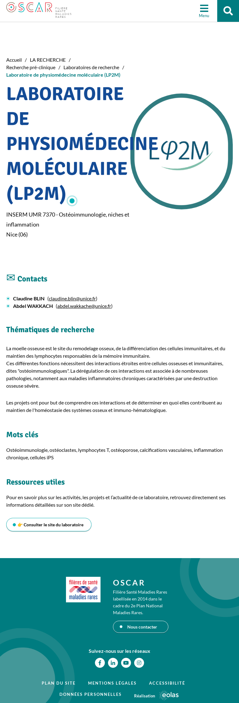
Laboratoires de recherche (91, 67)
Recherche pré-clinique (30, 67)
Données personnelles (90, 694)
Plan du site (59, 683)
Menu (204, 15)
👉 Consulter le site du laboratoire (50, 524)
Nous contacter (142, 626)
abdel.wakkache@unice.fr (84, 306)
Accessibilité (167, 683)
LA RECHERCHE (48, 60)
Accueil (14, 60)
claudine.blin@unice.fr (72, 298)
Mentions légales (112, 683)
